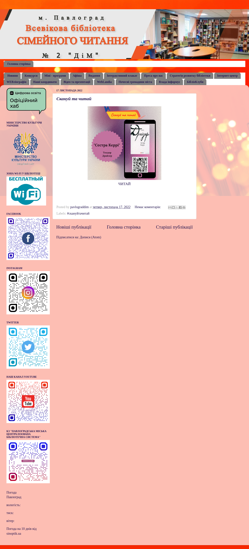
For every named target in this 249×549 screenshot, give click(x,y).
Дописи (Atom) (90, 237)
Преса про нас (153, 75)
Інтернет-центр (227, 75)
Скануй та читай (73, 98)
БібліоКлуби (195, 81)
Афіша (77, 75)
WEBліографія (16, 81)
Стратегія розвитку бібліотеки (190, 75)
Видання (94, 75)
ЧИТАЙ (124, 184)
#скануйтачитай (78, 213)
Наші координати (45, 81)
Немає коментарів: (148, 207)
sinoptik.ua (13, 533)
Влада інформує (169, 81)
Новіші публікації (73, 226)
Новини (12, 75)
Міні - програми (55, 75)
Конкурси (31, 75)
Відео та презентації (76, 81)
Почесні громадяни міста (135, 81)
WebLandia (104, 81)
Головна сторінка (18, 63)
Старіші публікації (174, 226)
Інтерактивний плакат (122, 75)
